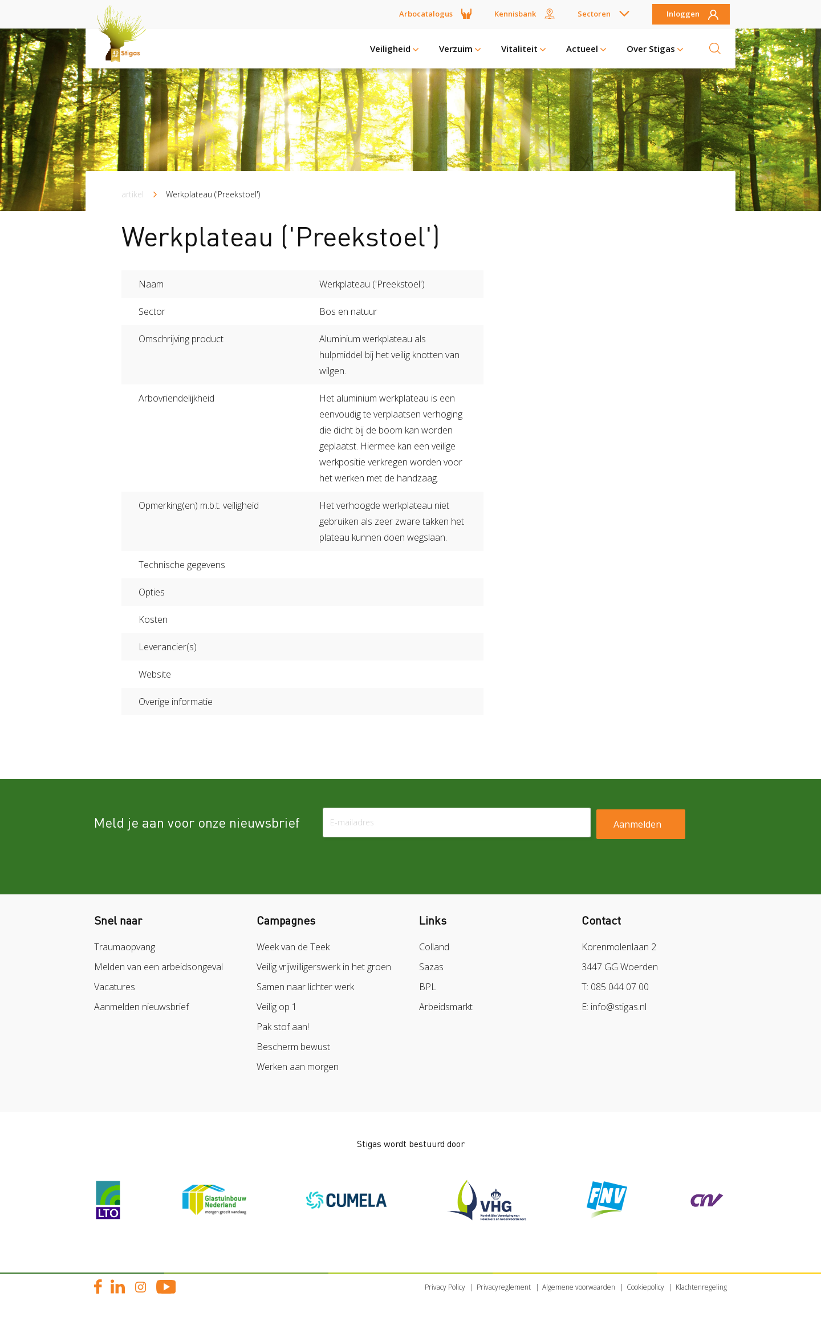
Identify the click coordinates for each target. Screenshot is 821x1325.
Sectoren (594, 14)
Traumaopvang (124, 947)
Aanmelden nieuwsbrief (141, 1006)
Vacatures (114, 986)
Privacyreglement (504, 1287)
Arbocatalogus (426, 14)
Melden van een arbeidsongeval (158, 967)
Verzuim (456, 48)
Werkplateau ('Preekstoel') (213, 194)
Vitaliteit (519, 48)
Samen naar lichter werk (305, 986)
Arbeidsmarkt (446, 1006)
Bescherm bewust (293, 1046)
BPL (427, 986)
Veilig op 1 (277, 1006)
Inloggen (683, 14)
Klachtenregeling (701, 1287)
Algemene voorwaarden (578, 1287)
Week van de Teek (293, 947)
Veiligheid (390, 48)
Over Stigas (651, 48)
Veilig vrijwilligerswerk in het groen (324, 967)
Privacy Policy (445, 1287)
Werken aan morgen (298, 1066)
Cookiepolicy (645, 1287)
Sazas (431, 967)
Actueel (582, 48)
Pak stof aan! (283, 1026)
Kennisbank (515, 14)
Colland (434, 947)
